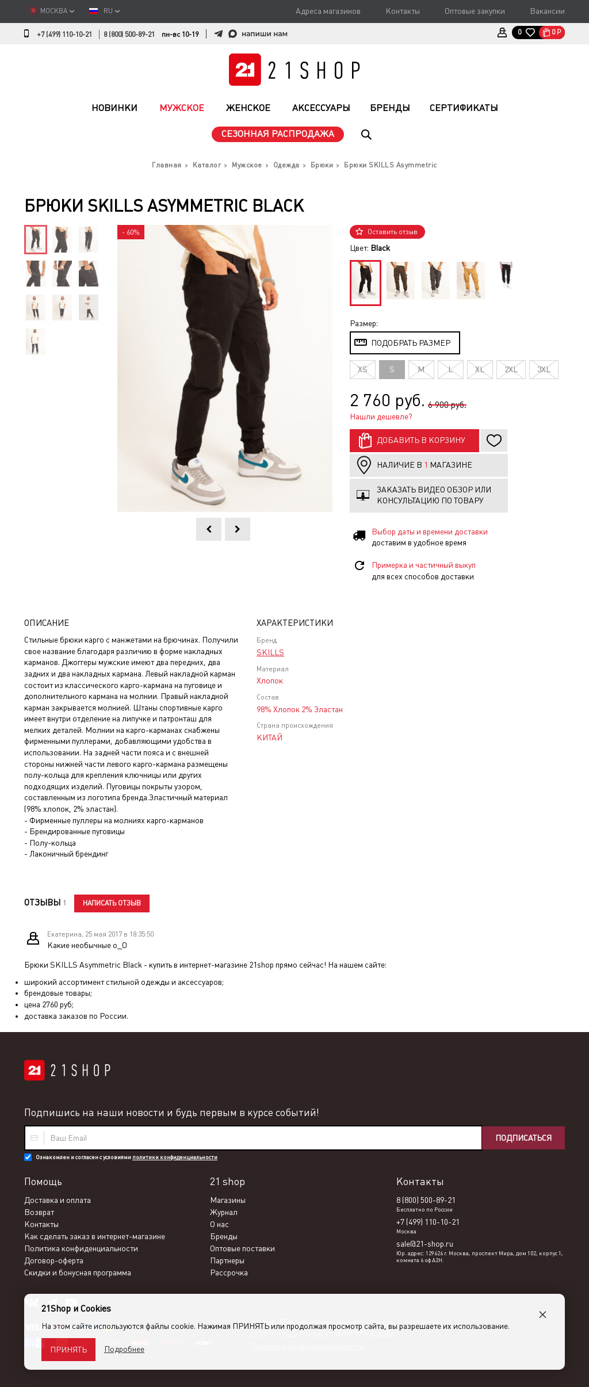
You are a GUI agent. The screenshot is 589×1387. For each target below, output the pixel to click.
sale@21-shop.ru (424, 1243)
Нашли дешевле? (381, 416)
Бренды (390, 107)
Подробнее (124, 1349)
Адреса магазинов (328, 11)
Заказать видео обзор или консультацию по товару (434, 495)
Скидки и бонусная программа (77, 1272)
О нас (219, 1224)
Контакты (402, 11)
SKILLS (270, 652)
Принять (68, 1349)
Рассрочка (229, 1272)
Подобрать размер (410, 342)
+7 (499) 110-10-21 (64, 34)
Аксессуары (321, 107)
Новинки (114, 107)
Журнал (224, 1212)
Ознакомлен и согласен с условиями (126, 1157)
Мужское (181, 107)
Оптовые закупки (475, 11)
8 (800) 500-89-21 (129, 34)
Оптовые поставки (242, 1248)
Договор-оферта (53, 1260)
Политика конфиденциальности (81, 1248)
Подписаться (523, 1138)
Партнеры (227, 1260)
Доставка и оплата (57, 1200)
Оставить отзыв (393, 232)
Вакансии (547, 11)
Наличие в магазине (424, 464)
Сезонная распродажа (277, 133)
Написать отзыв (112, 903)
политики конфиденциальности (174, 1157)
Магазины (228, 1200)
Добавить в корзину (421, 440)
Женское (248, 107)
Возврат (39, 1212)
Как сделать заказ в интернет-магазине (94, 1236)
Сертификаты (464, 107)
